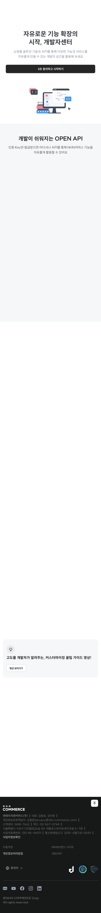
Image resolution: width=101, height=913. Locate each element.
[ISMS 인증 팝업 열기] (94, 869)
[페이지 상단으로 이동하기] (94, 803)
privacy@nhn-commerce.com (56, 820)
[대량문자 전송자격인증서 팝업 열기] (83, 869)
